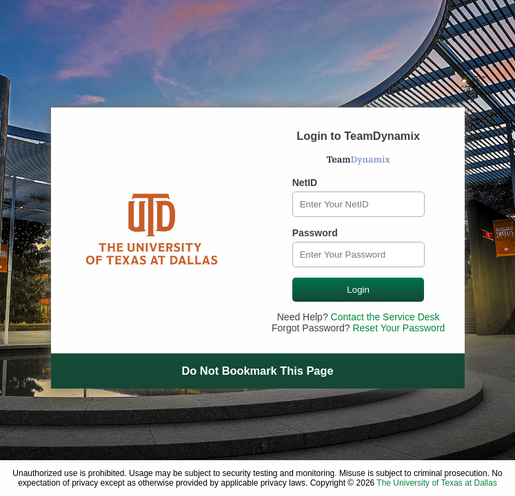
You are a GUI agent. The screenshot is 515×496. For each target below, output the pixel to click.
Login (358, 290)
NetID (305, 182)
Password (315, 232)
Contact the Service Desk (385, 316)
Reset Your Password (398, 327)
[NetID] (358, 204)
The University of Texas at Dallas (436, 483)
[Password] (358, 254)
